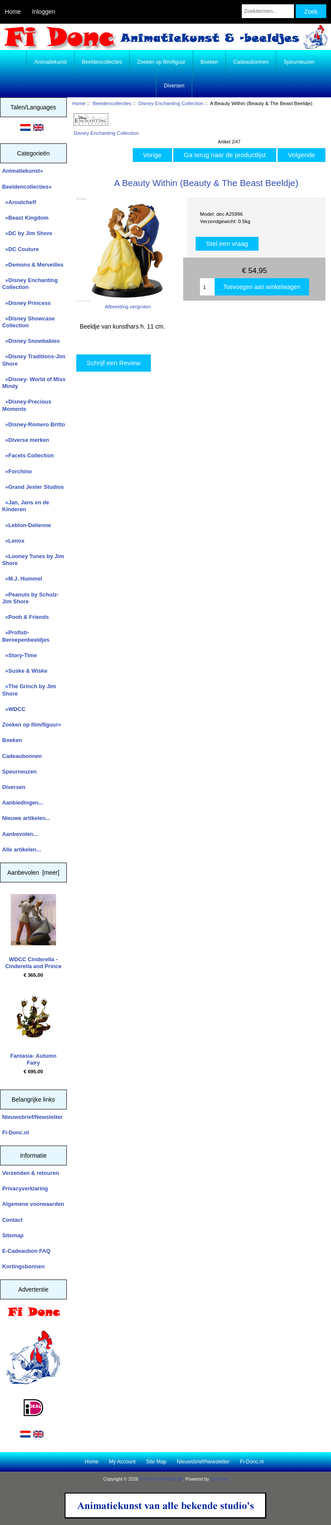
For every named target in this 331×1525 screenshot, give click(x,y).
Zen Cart (219, 1479)
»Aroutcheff (19, 202)
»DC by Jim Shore (27, 233)
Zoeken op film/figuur (161, 62)
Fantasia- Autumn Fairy (33, 1028)
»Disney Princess (26, 303)
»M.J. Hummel (22, 578)
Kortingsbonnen (23, 1266)
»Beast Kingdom (25, 217)
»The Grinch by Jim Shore (29, 689)
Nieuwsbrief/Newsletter (32, 1117)
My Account (122, 1462)
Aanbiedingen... (22, 802)
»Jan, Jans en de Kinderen (25, 505)
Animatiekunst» (22, 171)
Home (13, 11)
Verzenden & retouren (30, 1173)
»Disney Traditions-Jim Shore (34, 359)
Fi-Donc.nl (15, 1132)
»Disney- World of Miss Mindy (34, 382)
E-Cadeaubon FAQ (26, 1251)
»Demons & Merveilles (32, 264)
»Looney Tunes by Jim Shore (33, 559)
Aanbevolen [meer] (33, 872)
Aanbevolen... (20, 834)
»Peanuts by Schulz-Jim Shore (30, 598)
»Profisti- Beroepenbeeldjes (26, 636)
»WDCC (13, 709)
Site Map (156, 1462)
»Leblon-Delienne (26, 525)
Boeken (209, 62)
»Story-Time (19, 655)
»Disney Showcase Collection (28, 322)
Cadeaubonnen (251, 62)
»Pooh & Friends (25, 617)
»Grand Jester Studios (33, 487)
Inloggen (43, 11)
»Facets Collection (28, 455)
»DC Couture (20, 249)
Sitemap (13, 1235)
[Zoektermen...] (268, 11)
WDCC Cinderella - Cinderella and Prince (33, 931)
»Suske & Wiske (24, 671)
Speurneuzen (299, 62)
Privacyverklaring (25, 1188)
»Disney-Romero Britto (33, 424)
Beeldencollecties (112, 103)
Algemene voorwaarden (33, 1204)
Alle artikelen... (21, 849)
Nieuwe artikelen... (26, 818)
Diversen (174, 86)
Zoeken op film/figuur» (31, 724)
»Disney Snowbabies (31, 341)
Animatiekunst (50, 62)
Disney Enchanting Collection (170, 103)
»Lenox (13, 540)
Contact (12, 1220)
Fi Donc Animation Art (161, 1479)
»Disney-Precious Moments (26, 405)
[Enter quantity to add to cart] (207, 286)
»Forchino (17, 471)
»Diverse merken (25, 440)
